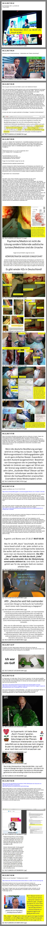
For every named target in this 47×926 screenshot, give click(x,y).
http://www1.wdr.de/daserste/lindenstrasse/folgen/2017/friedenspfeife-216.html (21, 684)
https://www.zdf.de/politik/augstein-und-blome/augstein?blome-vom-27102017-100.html (23, 491)
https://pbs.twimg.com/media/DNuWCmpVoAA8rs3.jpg (15, 786)
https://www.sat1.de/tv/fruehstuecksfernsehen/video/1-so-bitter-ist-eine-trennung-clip (22, 880)
